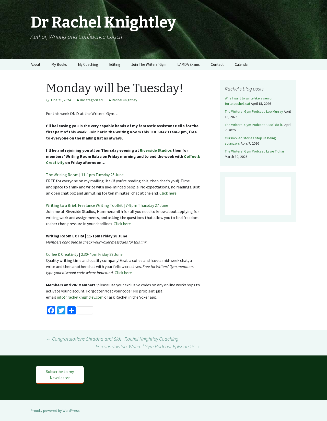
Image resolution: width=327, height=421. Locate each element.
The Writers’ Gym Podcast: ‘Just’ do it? (254, 124)
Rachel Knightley (124, 100)
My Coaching (88, 64)
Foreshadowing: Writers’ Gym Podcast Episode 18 (148, 346)
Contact (217, 64)
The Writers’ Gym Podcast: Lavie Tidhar (254, 151)
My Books (59, 64)
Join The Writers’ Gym (148, 64)
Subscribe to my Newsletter (60, 374)
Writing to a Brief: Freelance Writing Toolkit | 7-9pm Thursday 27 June (107, 205)
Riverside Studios (156, 150)
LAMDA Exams (188, 64)
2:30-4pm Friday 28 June (102, 254)
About (35, 64)
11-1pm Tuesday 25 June (102, 174)
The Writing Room (62, 174)
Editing (114, 64)
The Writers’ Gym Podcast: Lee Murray (254, 111)
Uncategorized (91, 100)
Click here (168, 193)
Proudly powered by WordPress (55, 410)
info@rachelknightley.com (80, 297)
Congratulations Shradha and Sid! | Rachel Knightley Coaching (112, 339)
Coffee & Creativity (62, 254)
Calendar (242, 64)
